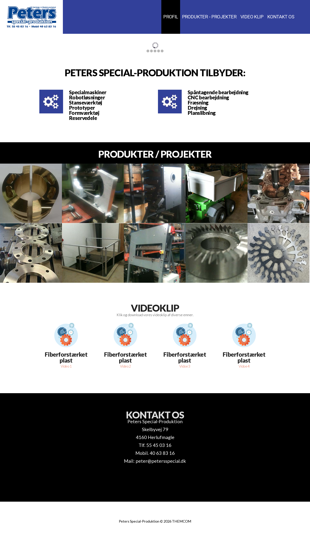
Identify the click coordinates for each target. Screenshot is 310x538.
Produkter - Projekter (209, 17)
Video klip (251, 17)
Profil (170, 17)
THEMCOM (181, 521)
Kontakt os (280, 17)
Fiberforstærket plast (66, 323)
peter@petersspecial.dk (161, 461)
